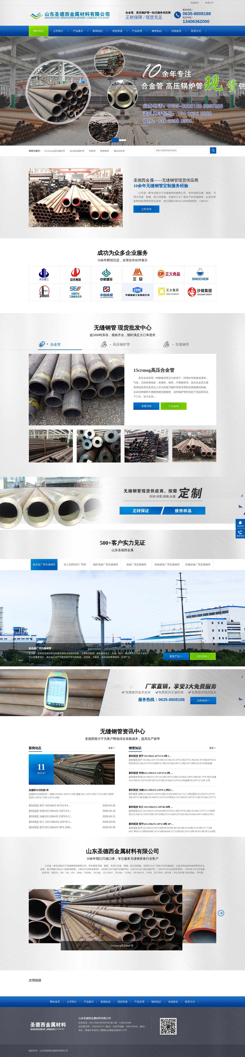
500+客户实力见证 (122, 546)
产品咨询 (174, 406)
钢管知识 (157, 31)
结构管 (92, 151)
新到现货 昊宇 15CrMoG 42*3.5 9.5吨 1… (150, 756)
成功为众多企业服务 (122, 256)
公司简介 (58, 31)
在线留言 (195, 3)
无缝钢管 (176, 344)
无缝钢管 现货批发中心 (122, 331)
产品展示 (78, 31)
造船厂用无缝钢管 (136, 564)
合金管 (49, 344)
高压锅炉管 (115, 344)
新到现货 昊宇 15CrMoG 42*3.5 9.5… (50, 805)
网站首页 (39, 31)
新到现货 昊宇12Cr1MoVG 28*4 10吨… (51, 827)
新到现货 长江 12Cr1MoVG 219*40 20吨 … (151, 807)
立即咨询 (146, 209)
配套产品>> (176, 656)
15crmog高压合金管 (153, 370)
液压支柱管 (119, 151)
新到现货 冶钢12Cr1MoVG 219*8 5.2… (50, 816)
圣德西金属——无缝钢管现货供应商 (174, 183)
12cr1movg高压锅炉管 (54, 151)
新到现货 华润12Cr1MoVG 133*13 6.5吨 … (151, 773)
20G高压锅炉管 (77, 151)
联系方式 (209, 3)
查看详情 (146, 406)
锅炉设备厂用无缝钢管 (105, 564)
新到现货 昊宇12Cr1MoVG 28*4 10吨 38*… (151, 824)
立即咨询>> (202, 656)
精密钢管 (104, 151)
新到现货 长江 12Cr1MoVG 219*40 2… (50, 822)
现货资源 (117, 31)
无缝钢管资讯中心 (122, 734)
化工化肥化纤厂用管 (75, 564)
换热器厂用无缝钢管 (44, 564)
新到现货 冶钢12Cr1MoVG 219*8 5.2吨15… (151, 790)
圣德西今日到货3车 (39, 790)
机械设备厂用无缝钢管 (197, 564)
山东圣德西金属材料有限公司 (122, 854)
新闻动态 (98, 31)
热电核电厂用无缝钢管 (167, 564)
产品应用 (137, 31)
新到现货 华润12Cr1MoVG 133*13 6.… (50, 811)
